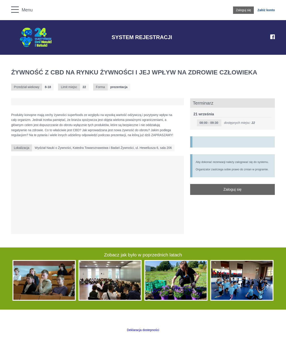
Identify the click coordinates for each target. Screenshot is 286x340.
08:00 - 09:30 (209, 123)
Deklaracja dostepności (143, 330)
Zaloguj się (243, 10)
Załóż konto (266, 10)
